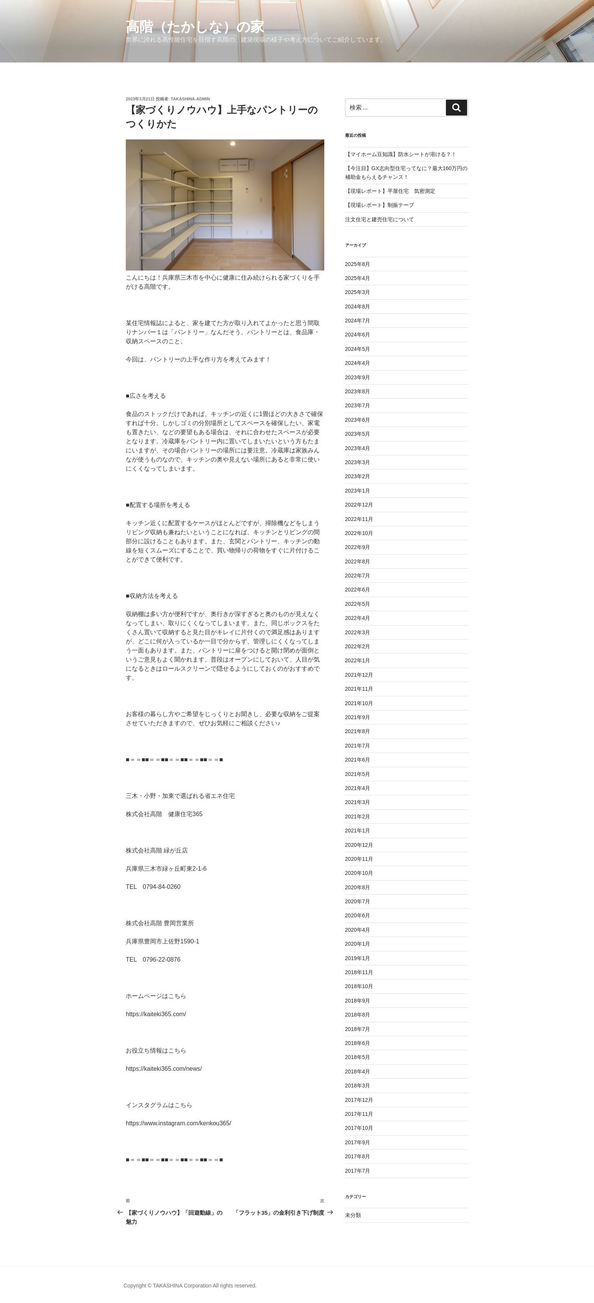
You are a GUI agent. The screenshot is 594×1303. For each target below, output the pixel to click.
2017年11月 (359, 1114)
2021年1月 (357, 830)
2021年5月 (357, 774)
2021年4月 (357, 788)
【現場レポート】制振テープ (379, 205)
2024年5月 (357, 349)
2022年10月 (359, 533)
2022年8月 (357, 561)
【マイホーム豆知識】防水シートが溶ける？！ (400, 154)
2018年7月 (357, 1029)
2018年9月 (357, 1001)
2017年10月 (359, 1128)
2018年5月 (357, 1057)
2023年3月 (357, 462)
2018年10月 (359, 986)
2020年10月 (359, 873)
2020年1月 (357, 944)
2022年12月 (359, 505)
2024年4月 (357, 363)
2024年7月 (357, 321)
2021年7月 (357, 746)
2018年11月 (359, 972)
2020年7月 (357, 901)
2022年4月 (357, 618)
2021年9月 (357, 717)
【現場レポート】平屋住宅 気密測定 (390, 191)
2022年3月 (357, 632)
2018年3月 (357, 1085)
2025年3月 (357, 292)
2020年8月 (357, 887)
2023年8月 (357, 391)
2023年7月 (357, 405)
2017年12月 (359, 1100)
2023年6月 (357, 420)
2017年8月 (357, 1156)
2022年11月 (359, 519)
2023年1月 (357, 491)
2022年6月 (357, 590)
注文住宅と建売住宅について (379, 219)
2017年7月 (357, 1171)
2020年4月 (357, 930)
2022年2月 (357, 646)
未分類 (353, 1215)
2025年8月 (357, 264)
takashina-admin (190, 99)
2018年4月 (357, 1071)
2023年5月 (357, 434)
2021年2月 (357, 816)
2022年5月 (357, 604)
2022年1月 (357, 660)
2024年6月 (357, 335)
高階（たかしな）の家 (195, 26)
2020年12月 (359, 845)
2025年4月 (357, 278)
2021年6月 (357, 760)
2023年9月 (357, 377)
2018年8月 (357, 1015)
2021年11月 (359, 689)
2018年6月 (357, 1043)
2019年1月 (357, 958)
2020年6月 (357, 915)
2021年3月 (357, 802)
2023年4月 (357, 448)
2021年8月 (357, 731)
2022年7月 (357, 576)
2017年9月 (357, 1142)
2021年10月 (359, 703)
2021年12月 (359, 675)
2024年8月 (357, 306)
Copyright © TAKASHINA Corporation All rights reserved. (189, 1286)
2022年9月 (357, 547)
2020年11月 (359, 859)
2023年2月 (357, 476)
